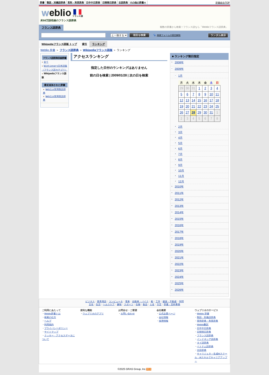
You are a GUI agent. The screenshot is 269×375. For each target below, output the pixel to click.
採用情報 (163, 320)
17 (211, 100)
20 (187, 106)
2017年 (179, 231)
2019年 (179, 244)
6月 (180, 148)
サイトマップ (51, 331)
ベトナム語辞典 (205, 346)
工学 (158, 301)
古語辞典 (123, 2)
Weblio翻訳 (202, 324)
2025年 (179, 283)
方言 (159, 304)
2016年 (179, 225)
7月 (180, 154)
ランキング (98, 44)
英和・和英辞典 (76, 2)
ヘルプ (47, 320)
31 (211, 112)
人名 (152, 304)
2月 (180, 126)
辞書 (42, 2)
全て (46, 62)
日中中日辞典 (93, 2)
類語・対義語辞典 (56, 2)
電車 (127, 301)
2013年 (179, 205)
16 (205, 100)
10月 (181, 170)
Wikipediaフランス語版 (97, 50)
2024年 (179, 276)
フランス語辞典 (51, 27)
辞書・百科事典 (172, 304)
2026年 (179, 289)
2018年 (179, 238)
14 (193, 100)
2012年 (179, 199)
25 (217, 106)
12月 (181, 181)
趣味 (119, 304)
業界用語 (101, 301)
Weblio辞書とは (52, 313)
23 (205, 106)
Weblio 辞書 (47, 50)
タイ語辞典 (203, 342)
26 (181, 112)
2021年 (179, 257)
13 (187, 100)
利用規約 (49, 324)
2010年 (179, 186)
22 (199, 106)
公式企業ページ (167, 313)
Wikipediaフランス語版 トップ (59, 44)
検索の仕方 (50, 317)
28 (193, 112)
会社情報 (163, 317)
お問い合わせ (128, 313)
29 (199, 112)
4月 (180, 137)
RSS (149, 369)
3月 (180, 132)
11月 (181, 176)
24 (211, 106)
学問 (181, 301)
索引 (84, 44)
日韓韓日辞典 (109, 2)
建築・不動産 (170, 301)
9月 (180, 165)
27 (187, 112)
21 (193, 106)
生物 (138, 304)
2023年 (179, 270)
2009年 (179, 68)
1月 (180, 75)
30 (205, 112)
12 (181, 100)
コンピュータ (116, 301)
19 (181, 106)
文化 (91, 304)
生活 (98, 304)
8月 (180, 159)
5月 (180, 143)
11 (217, 94)
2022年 (179, 264)
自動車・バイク (140, 301)
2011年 (179, 193)
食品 (145, 304)
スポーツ (128, 304)
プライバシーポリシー (56, 328)
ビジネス (90, 301)
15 (199, 100)
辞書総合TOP (223, 2)
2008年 (179, 62)
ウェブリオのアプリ (93, 313)
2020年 (179, 251)
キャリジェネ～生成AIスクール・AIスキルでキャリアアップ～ (211, 357)
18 (217, 100)
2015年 (179, 218)
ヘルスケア (109, 304)
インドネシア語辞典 (207, 339)
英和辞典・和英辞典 (207, 320)
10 (211, 94)
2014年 (179, 212)
